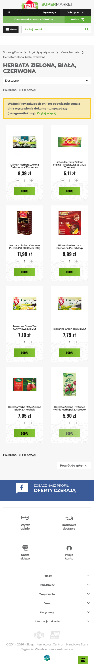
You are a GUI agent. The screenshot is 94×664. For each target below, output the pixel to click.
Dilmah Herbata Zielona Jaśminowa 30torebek (24, 166)
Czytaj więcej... (48, 113)
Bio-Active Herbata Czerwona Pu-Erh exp (69, 246)
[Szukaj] (56, 29)
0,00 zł (77, 20)
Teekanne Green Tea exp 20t (69, 329)
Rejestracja (49, 12)
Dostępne (47, 80)
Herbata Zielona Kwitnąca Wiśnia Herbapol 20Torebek (69, 408)
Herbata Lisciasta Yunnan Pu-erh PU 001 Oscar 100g (24, 246)
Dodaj (24, 191)
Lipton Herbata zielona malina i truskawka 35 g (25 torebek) (69, 165)
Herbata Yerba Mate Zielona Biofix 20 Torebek (24, 408)
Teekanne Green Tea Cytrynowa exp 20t (24, 327)
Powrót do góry (74, 465)
